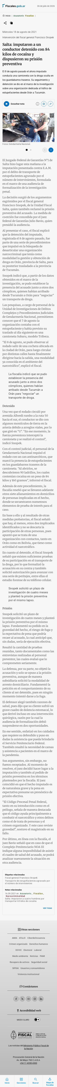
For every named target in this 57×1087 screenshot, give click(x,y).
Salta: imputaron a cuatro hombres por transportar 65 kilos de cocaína (24, 899)
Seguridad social (39, 962)
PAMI (42, 956)
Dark (37, 1020)
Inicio (6, 16)
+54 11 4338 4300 (28, 1063)
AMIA (14, 938)
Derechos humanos (38, 944)
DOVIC (19, 950)
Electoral (28, 950)
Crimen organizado (18, 944)
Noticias (34, 956)
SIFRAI (15, 968)
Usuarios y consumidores (33, 968)
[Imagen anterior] (44, 150)
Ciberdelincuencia (36, 938)
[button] (27, 150)
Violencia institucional (28, 974)
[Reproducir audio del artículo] (6, 104)
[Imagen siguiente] (50, 150)
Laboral (37, 950)
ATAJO (22, 938)
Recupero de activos (19, 962)
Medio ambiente (20, 956)
